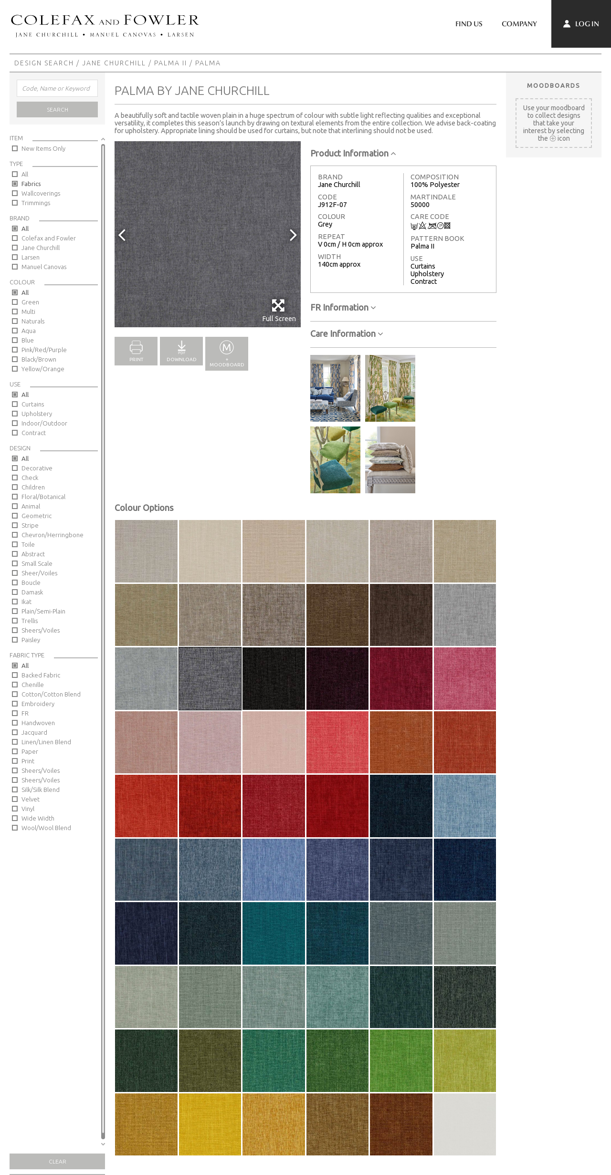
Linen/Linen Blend (46, 741)
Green (30, 302)
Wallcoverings (40, 193)
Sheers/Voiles (40, 630)
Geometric (36, 515)
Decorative (37, 468)
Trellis (29, 620)
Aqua (28, 330)
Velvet (30, 799)
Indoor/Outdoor (44, 423)
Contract (33, 432)
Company (519, 24)
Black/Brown (38, 359)
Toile (28, 544)
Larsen (30, 257)
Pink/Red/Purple (44, 349)
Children (33, 487)
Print (27, 761)
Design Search (44, 63)
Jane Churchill (114, 63)
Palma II (170, 63)
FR (25, 713)
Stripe (30, 525)
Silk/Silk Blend (40, 789)
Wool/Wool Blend (46, 827)
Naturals (32, 321)
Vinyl (27, 808)
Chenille (32, 684)
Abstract (33, 554)
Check (29, 477)
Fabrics (31, 183)
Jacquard (34, 732)
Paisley (30, 639)
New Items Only (43, 148)
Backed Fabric (40, 675)
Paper (29, 751)
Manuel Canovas (43, 266)
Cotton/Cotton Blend (51, 694)
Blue (27, 340)
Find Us (469, 24)
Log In (581, 24)
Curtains (32, 404)
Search (57, 109)
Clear (57, 1161)
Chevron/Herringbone (52, 534)
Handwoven (38, 722)
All (24, 174)
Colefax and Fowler (48, 238)
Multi (28, 311)
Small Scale (37, 563)
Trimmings (35, 202)
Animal (30, 506)
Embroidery (37, 703)
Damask (32, 592)
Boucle (31, 582)
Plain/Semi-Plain (43, 611)
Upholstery (36, 413)
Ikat (26, 601)
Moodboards (553, 85)
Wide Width (37, 818)
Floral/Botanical (43, 496)
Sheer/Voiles (39, 573)
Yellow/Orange (42, 368)
